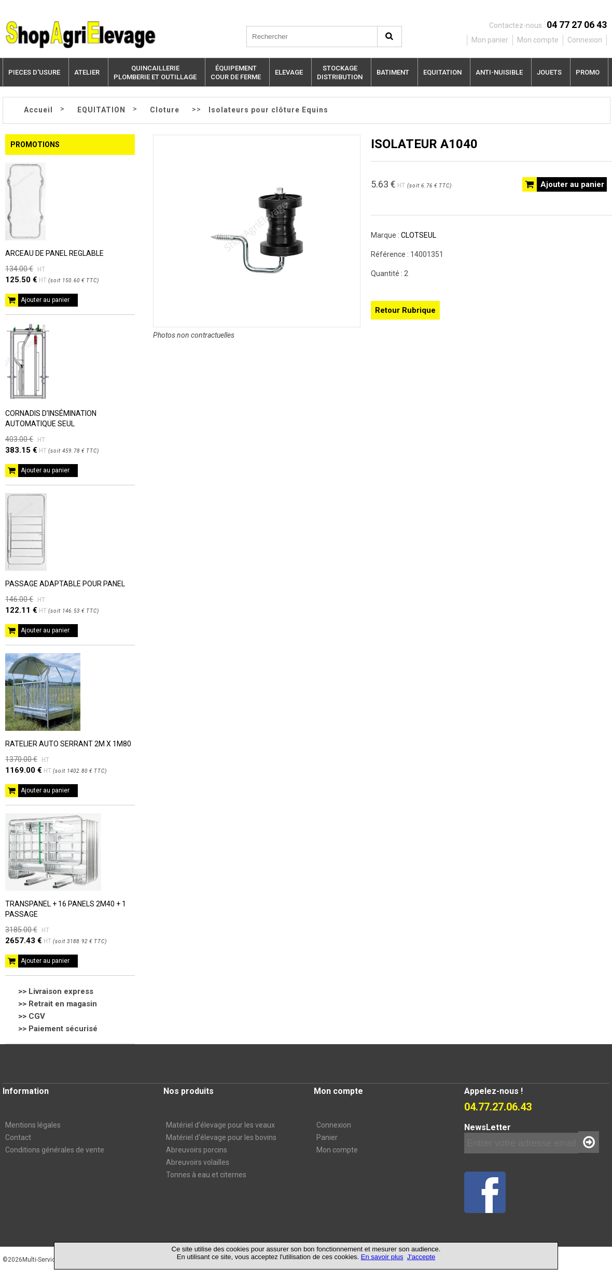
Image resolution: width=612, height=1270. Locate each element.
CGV (37, 1016)
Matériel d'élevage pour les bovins (221, 1137)
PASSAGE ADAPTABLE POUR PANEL (65, 584)
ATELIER (87, 72)
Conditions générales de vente (54, 1150)
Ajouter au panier (45, 300)
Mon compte (337, 1150)
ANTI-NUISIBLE (499, 72)
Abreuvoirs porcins (196, 1150)
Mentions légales (33, 1125)
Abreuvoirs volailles (197, 1162)
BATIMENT (393, 72)
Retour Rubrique (405, 310)
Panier (327, 1137)
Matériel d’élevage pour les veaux (220, 1125)
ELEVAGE (289, 72)
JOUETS (549, 72)
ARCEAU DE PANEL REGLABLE (54, 253)
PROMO (588, 72)
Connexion (333, 1125)
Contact (18, 1137)
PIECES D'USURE (34, 72)
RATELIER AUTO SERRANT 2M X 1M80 (68, 744)
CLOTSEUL (418, 235)
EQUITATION (442, 72)
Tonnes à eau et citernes (206, 1175)
